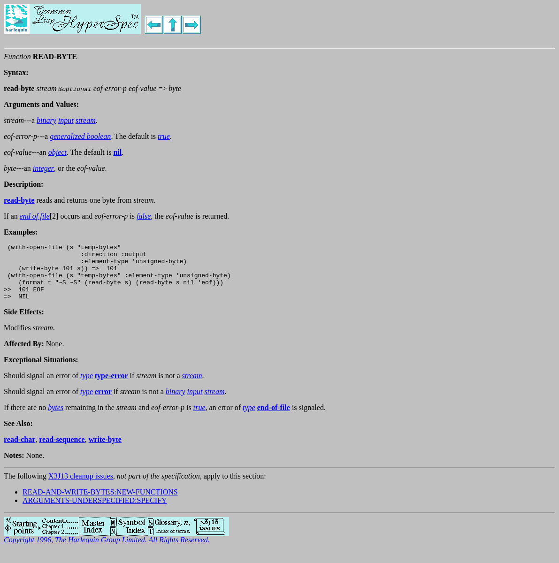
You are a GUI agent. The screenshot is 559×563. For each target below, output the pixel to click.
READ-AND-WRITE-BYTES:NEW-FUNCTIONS (100, 503)
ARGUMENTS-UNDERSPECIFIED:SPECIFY (95, 512)
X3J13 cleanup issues (80, 487)
